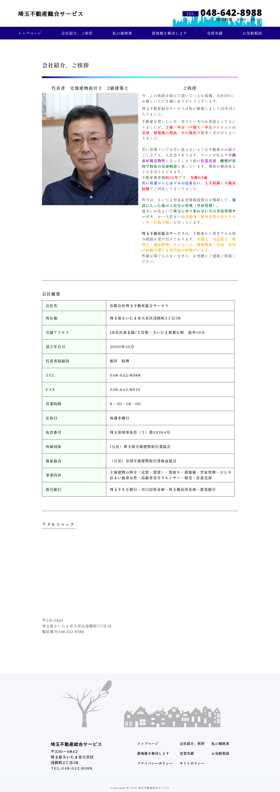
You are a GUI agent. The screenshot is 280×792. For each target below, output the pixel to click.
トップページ (29, 33)
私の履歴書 (122, 33)
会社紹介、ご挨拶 (77, 33)
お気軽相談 (252, 33)
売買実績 (215, 33)
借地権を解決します (169, 33)
